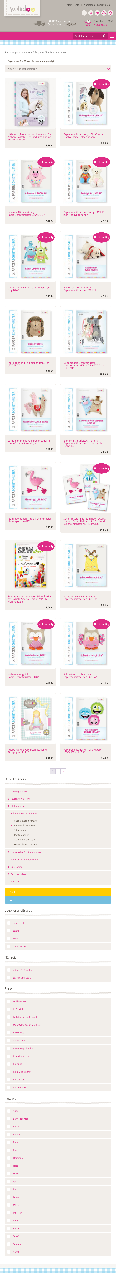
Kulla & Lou (19, 1079)
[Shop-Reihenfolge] (58, 68)
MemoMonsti (20, 1087)
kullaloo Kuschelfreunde (25, 1017)
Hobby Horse (19, 1001)
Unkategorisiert (19, 791)
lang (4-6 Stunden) (22, 978)
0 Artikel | (103, 21)
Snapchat (110, 13)
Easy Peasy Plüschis (23, 1048)
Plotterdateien (21, 835)
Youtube (104, 13)
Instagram (97, 13)
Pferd (16, 1220)
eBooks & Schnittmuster (26, 820)
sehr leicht (18, 923)
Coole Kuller (19, 1040)
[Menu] (112, 36)
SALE (12, 892)
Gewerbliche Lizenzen (25, 844)
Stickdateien (20, 830)
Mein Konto (73, 4)
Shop (14, 52)
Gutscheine (16, 867)
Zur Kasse (101, 24)
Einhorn (17, 1126)
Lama (16, 1197)
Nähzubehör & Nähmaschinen (26, 852)
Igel (15, 1181)
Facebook (84, 13)
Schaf (16, 1236)
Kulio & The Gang (22, 1072)
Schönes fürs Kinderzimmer (25, 859)
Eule (15, 1150)
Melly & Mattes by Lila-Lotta (27, 1025)
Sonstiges (16, 881)
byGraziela (18, 1009)
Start (7, 52)
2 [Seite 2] (58, 771)
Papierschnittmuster (24, 825)
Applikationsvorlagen (25, 839)
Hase (15, 1165)
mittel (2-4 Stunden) (23, 970)
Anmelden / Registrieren (97, 4)
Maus (16, 1205)
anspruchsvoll (20, 946)
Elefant (17, 1134)
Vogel (16, 1252)
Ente (15, 1142)
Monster (17, 1212)
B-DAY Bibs (18, 1032)
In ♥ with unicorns (22, 1056)
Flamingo (18, 1158)
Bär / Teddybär (20, 1119)
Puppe (16, 1228)
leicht (16, 931)
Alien (15, 1111)
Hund (16, 1173)
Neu (10, 899)
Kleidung (17, 1064)
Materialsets (17, 806)
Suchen (104, 36)
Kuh (15, 1189)
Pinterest (90, 13)
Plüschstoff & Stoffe (21, 798)
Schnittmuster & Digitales (31, 52)
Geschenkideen (19, 874)
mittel (16, 938)
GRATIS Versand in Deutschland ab (62, 23)
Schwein (17, 1244)
